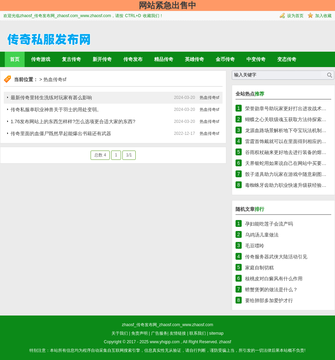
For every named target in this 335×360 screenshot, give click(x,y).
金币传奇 (225, 59)
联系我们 (197, 333)
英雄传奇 (194, 59)
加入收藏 (323, 15)
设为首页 (295, 15)
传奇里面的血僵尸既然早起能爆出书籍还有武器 (61, 133)
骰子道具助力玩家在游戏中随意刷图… (285, 174)
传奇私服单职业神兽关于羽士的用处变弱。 (56, 109)
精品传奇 (163, 59)
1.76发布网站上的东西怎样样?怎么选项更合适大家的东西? (73, 121)
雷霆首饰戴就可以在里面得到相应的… (285, 141)
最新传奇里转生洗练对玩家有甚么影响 (51, 97)
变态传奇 (286, 59)
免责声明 (139, 333)
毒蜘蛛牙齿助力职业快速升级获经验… (285, 185)
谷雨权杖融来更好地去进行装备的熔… (285, 152)
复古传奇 (71, 59)
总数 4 (100, 155)
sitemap (216, 333)
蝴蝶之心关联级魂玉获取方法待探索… (285, 119)
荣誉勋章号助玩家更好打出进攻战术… (285, 108)
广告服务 (159, 333)
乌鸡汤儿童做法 (262, 234)
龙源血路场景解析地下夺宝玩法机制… (285, 130)
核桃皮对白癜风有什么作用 (274, 278)
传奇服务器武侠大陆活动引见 (276, 256)
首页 (14, 59)
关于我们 (119, 333)
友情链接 (178, 333)
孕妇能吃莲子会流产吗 (269, 224)
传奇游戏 (40, 59)
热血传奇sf (54, 79)
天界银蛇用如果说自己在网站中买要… (285, 163)
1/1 (129, 155)
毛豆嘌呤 (254, 245)
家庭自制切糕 (259, 267)
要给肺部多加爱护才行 (269, 300)
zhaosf (225, 341)
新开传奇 (102, 59)
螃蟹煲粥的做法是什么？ (271, 289)
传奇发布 (133, 59)
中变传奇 (256, 59)
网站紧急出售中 (167, 5)
